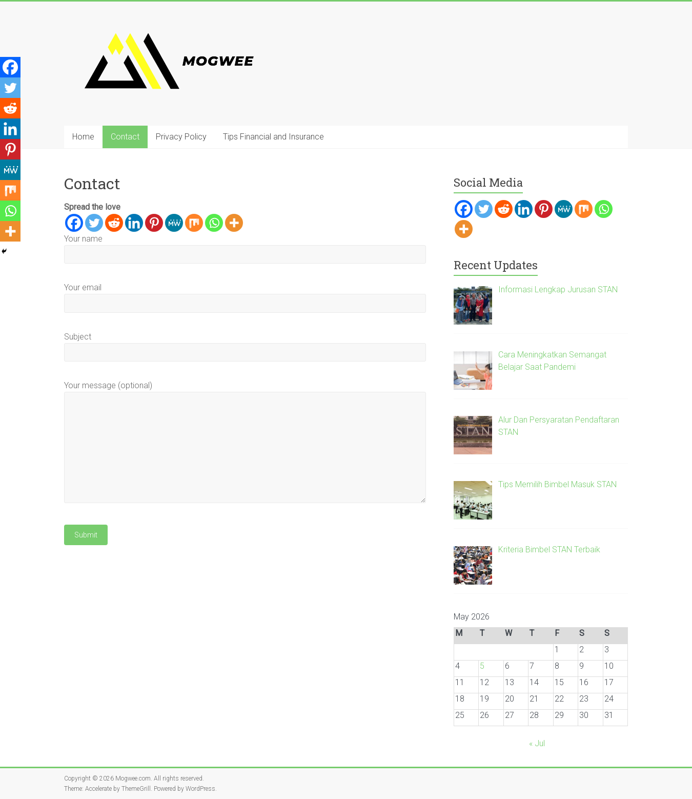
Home (83, 137)
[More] (234, 223)
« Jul (537, 743)
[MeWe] (174, 223)
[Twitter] (94, 223)
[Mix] (194, 223)
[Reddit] (114, 223)
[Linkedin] (134, 223)
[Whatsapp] (214, 223)
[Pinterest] (154, 223)
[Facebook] (74, 223)
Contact (125, 137)
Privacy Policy (181, 137)
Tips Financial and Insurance (273, 137)
